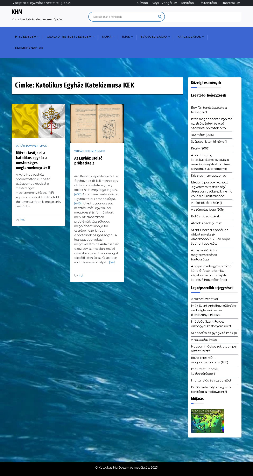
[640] (78, 203)
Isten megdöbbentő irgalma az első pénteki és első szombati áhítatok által (211, 124)
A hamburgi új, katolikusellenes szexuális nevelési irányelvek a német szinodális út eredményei (211, 162)
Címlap (142, 3)
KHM (17, 12)
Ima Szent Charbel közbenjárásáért (204, 371)
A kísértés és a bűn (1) (207, 202)
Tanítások (188, 3)
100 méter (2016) (202, 134)
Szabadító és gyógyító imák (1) (214, 333)
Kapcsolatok (189, 36)
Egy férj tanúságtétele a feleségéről (209, 110)
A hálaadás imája (204, 339)
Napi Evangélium (164, 3)
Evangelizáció (154, 36)
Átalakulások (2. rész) (207, 223)
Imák (126, 36)
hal (22, 219)
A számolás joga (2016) (208, 209)
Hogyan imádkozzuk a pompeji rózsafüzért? (214, 349)
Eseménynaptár (29, 48)
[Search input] (124, 17)
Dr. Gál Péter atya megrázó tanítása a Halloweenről (211, 389)
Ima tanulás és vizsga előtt (211, 380)
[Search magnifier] (160, 17)
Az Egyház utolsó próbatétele (88, 161)
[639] (78, 194)
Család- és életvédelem (69, 36)
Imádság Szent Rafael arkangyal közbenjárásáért (211, 324)
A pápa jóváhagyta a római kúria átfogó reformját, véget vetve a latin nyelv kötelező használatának (211, 273)
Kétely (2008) (200, 148)
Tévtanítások (209, 3)
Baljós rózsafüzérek (205, 216)
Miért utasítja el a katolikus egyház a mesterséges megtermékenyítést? (33, 160)
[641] (112, 262)
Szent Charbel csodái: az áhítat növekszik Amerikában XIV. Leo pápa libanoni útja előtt (210, 237)
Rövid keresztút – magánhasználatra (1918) (209, 360)
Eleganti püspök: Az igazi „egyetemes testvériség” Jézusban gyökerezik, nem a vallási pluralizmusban (211, 189)
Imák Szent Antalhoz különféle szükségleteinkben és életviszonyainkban (213, 310)
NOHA (107, 36)
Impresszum (231, 3)
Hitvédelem (25, 36)
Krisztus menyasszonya (208, 175)
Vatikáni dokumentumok (31, 146)
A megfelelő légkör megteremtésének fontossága (204, 255)
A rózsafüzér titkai (204, 299)
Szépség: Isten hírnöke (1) (209, 141)
